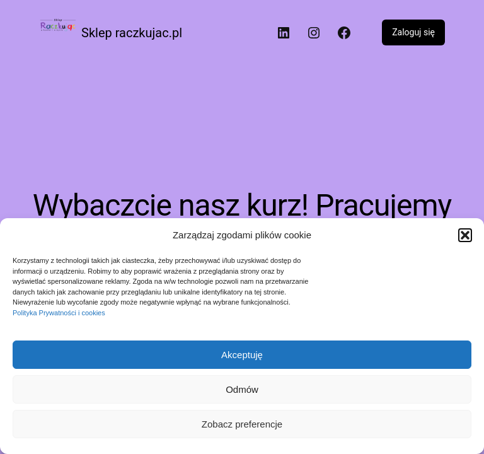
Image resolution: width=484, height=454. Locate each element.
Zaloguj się (413, 32)
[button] (465, 235)
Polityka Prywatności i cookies (59, 313)
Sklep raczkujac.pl (131, 32)
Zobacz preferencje (242, 424)
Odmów (242, 389)
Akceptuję (242, 354)
